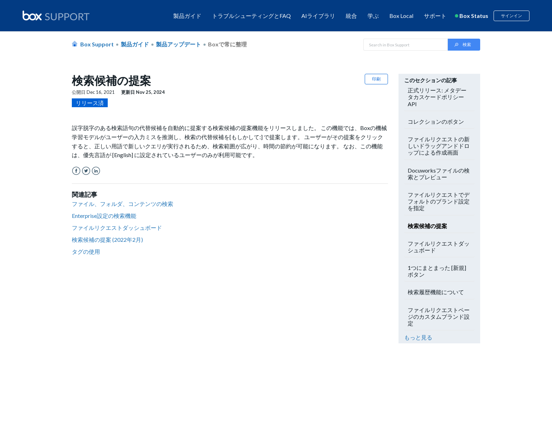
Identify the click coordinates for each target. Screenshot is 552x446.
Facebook (76, 171)
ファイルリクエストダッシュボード (117, 227)
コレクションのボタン (436, 121)
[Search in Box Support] (405, 45)
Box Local (401, 15)
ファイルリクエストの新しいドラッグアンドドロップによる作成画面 (439, 146)
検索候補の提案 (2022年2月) (107, 239)
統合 (351, 15)
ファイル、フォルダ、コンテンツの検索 (122, 203)
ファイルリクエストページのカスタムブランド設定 (439, 316)
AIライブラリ (318, 15)
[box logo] (56, 15)
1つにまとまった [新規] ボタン (437, 271)
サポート (435, 15)
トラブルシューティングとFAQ (251, 15)
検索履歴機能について (436, 292)
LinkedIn (96, 171)
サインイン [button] (511, 15)
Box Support (97, 44)
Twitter (86, 171)
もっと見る (418, 337)
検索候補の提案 (427, 225)
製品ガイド (187, 15)
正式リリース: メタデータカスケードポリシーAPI (437, 97)
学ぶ (373, 15)
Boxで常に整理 (227, 44)
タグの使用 (86, 251)
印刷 (376, 79)
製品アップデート (178, 44)
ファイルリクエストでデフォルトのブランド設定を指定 (439, 201)
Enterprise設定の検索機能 (104, 215)
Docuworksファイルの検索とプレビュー (439, 173)
